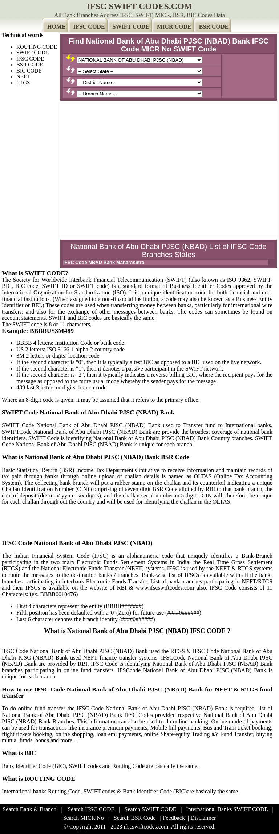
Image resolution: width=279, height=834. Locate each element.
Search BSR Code (135, 818)
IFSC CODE (89, 27)
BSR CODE (214, 27)
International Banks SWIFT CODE (227, 809)
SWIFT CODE (131, 27)
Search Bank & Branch (29, 809)
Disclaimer (203, 818)
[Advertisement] (168, 156)
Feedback (174, 818)
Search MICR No (83, 818)
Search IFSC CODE (91, 809)
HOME (56, 27)
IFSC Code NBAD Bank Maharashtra (103, 262)
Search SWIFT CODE (151, 809)
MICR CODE (174, 27)
